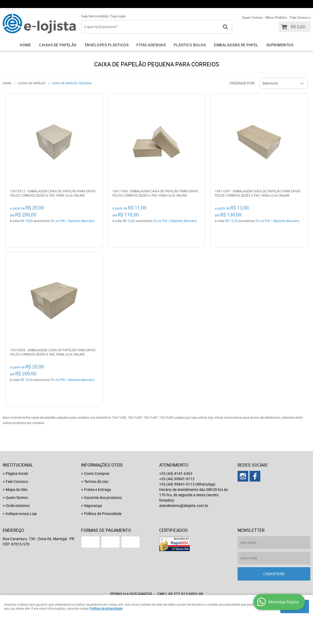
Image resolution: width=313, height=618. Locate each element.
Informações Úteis (102, 465)
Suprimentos (279, 44)
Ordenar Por (242, 83)
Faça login (118, 16)
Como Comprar (96, 473)
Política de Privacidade (102, 513)
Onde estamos (18, 505)
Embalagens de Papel (236, 44)
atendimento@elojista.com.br (183, 505)
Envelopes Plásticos (107, 44)
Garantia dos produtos (103, 497)
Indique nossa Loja (21, 513)
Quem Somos (252, 17)
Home (25, 44)
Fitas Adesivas (151, 44)
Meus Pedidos (276, 17)
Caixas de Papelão (58, 44)
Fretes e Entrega (97, 489)
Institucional (18, 465)
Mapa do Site (16, 489)
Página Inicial (17, 473)
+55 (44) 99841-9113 (236, 4)
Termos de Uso (96, 481)
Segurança (93, 505)
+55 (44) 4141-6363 (184, 4)
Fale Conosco (300, 17)
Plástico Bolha (190, 44)
